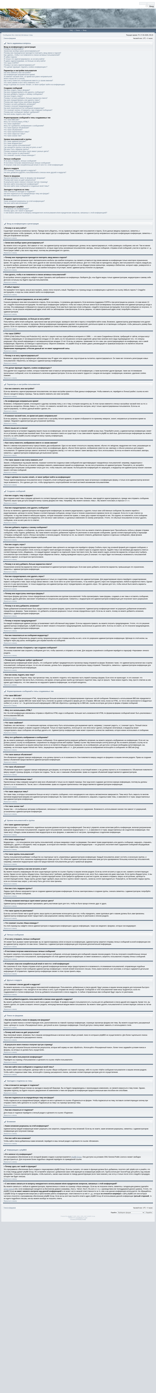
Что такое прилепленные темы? (16, 132)
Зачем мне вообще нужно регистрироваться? (22, 51)
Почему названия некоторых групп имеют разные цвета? (26, 151)
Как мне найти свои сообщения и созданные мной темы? (26, 186)
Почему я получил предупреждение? (18, 106)
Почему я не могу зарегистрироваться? (19, 65)
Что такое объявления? (13, 130)
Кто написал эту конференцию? (16, 209)
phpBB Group (76, 1157)
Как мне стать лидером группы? (16, 149)
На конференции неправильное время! (19, 75)
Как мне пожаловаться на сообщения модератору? (24, 108)
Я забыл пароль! (10, 57)
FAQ (71, 30)
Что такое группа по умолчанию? (17, 153)
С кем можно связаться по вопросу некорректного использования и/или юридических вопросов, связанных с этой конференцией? (55, 213)
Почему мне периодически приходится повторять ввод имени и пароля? (32, 53)
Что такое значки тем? (13, 136)
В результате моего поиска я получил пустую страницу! (26, 182)
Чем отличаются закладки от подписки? (19, 192)
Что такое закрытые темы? (14, 134)
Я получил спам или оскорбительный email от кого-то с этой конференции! (33, 165)
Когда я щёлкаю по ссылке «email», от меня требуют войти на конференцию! (34, 85)
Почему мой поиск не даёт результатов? (20, 180)
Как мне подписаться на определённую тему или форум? (26, 194)
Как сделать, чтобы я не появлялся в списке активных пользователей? (32, 55)
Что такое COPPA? (11, 63)
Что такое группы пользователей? (17, 145)
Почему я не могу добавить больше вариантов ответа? (26, 98)
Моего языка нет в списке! (14, 79)
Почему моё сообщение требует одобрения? (21, 112)
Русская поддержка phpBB (78, 1219)
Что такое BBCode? (11, 120)
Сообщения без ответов (11, 35)
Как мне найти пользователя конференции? (21, 184)
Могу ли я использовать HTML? (16, 122)
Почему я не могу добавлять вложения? (20, 104)
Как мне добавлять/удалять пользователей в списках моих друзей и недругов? (35, 172)
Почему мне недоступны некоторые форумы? (22, 102)
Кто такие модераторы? (13, 143)
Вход (84, 30)
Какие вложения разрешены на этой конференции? (24, 201)
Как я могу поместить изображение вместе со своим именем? (28, 81)
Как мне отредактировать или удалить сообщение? (24, 92)
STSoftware (79, 1217)
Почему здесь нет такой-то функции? (18, 211)
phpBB (70, 1216)
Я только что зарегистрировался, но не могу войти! (24, 59)
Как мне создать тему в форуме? (17, 90)
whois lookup (9, 1189)
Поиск (78, 30)
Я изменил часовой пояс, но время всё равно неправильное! (28, 77)
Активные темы (27, 35)
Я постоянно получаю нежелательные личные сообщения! (27, 163)
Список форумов (10, 38)
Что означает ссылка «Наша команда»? (19, 155)
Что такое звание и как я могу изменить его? (21, 83)
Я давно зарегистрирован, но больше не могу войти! (25, 61)
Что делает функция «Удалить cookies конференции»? (25, 67)
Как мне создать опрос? (13, 96)
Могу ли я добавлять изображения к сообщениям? (24, 126)
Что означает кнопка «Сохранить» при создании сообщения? (28, 110)
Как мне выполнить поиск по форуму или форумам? (24, 178)
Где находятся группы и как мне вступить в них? (23, 147)
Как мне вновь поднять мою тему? (17, 114)
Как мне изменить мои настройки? (17, 73)
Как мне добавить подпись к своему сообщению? (23, 94)
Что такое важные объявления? (16, 128)
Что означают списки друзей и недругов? (20, 170)
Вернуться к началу (10, 238)
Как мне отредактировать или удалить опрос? (22, 100)
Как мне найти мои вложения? (16, 203)
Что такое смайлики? (12, 124)
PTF (86, 1217)
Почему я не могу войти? (14, 49)
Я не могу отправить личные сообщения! (20, 161)
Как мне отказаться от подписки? (17, 196)
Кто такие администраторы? (15, 141)
